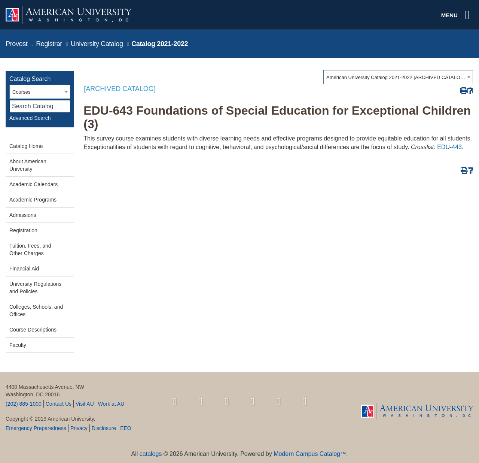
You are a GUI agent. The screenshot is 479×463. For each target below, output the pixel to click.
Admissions (22, 215)
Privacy (79, 428)
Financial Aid (24, 269)
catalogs (151, 454)
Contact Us (58, 404)
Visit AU (85, 404)
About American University (27, 165)
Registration (23, 230)
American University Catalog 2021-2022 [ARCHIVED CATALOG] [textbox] (395, 77)
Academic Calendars (33, 184)
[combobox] (398, 77)
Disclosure (104, 428)
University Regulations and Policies (35, 287)
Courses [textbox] (21, 92)
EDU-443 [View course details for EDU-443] (449, 147)
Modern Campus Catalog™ (310, 454)
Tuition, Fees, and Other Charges (30, 249)
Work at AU (111, 404)
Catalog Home (26, 146)
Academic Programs (33, 200)
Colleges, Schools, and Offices (36, 310)
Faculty (17, 345)
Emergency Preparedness (36, 428)
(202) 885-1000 (24, 404)
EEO (125, 428)
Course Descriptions (33, 330)
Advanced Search (30, 118)
